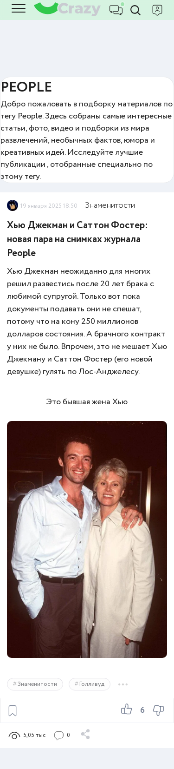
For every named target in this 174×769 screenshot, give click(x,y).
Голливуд (91, 684)
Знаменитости (110, 205)
